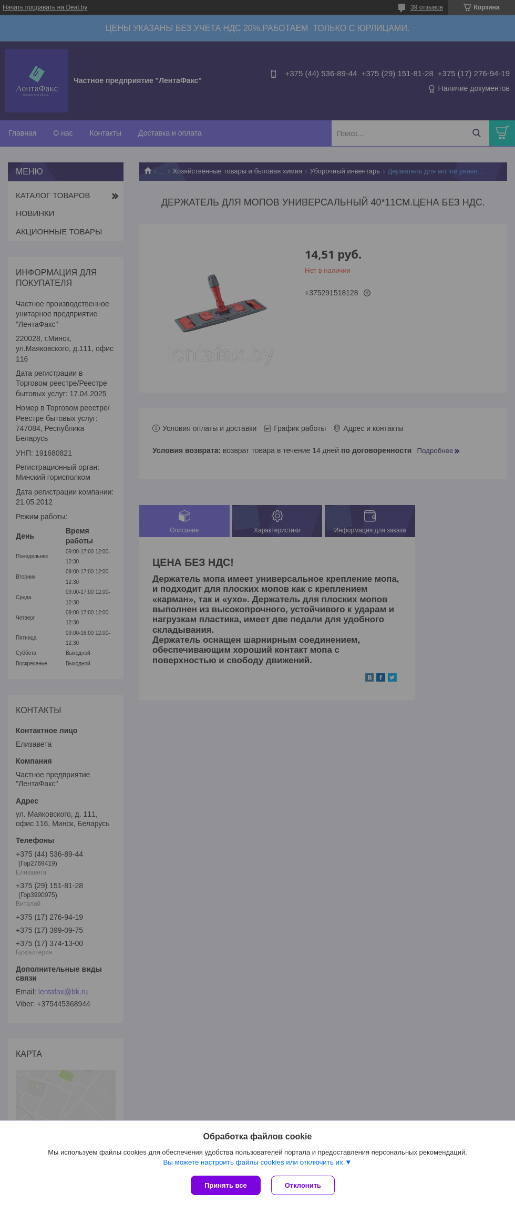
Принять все (225, 1185)
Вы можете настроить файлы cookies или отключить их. (254, 1162)
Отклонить (303, 1185)
